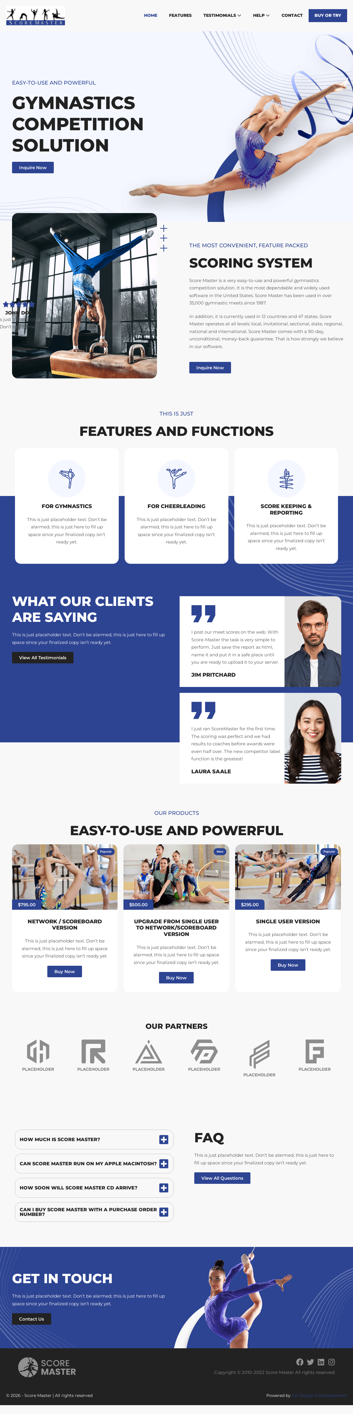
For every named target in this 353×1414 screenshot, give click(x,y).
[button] (106, 851)
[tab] (94, 1139)
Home (150, 15)
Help (261, 15)
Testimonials (222, 15)
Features (180, 15)
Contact (292, 15)
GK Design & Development (319, 1395)
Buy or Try (327, 15)
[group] (38, 1055)
